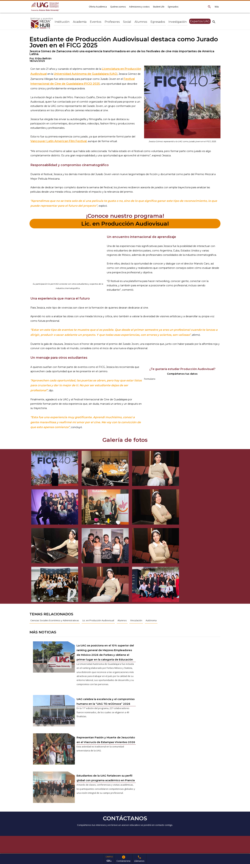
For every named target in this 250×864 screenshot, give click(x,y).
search (214, 22)
